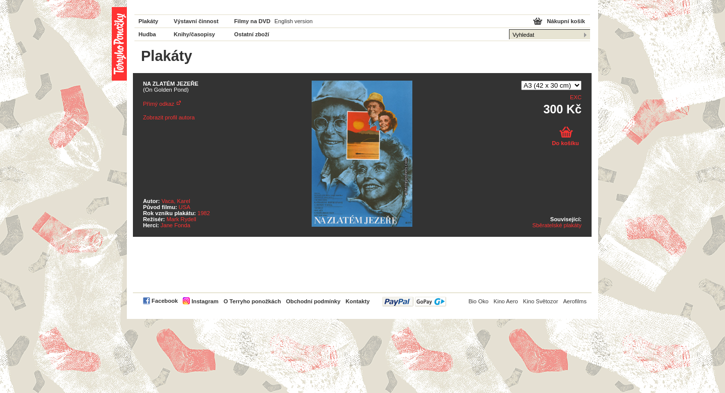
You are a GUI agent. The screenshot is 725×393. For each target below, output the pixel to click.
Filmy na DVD (252, 21)
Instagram (204, 301)
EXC (576, 97)
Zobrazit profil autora (169, 117)
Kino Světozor (540, 301)
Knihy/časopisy (194, 34)
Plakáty (148, 21)
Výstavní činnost (196, 21)
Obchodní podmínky (313, 301)
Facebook (165, 301)
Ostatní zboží (251, 34)
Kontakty (357, 301)
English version (293, 21)
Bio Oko (478, 301)
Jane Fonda (175, 225)
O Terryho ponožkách (252, 301)
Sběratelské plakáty (557, 225)
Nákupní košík (566, 21)
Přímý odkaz (158, 104)
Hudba (147, 34)
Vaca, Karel (176, 201)
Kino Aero (505, 301)
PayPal (414, 301)
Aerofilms (575, 301)
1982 (203, 213)
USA (184, 207)
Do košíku (565, 143)
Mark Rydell (181, 219)
